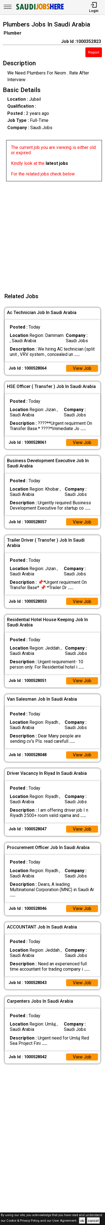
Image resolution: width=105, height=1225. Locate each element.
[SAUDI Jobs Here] (39, 9)
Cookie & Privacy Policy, (23, 1221)
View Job (82, 368)
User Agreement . (65, 1221)
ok (82, 1221)
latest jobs (57, 163)
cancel (93, 1221)
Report (93, 52)
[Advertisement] (52, 233)
